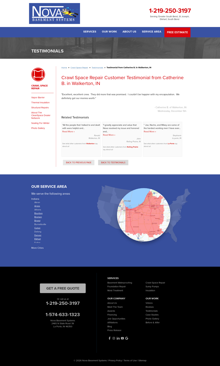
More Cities (37, 247)
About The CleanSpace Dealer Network (40, 115)
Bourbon (38, 213)
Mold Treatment (115, 290)
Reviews (150, 306)
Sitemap (142, 360)
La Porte (171, 143)
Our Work (108, 32)
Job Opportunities (116, 318)
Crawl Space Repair (39, 86)
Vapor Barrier (38, 97)
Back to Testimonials (113, 162)
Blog (109, 326)
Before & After (153, 322)
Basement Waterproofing (119, 282)
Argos (37, 205)
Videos (149, 302)
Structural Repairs (40, 107)
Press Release (114, 330)
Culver (37, 227)
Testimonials (152, 310)
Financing (112, 314)
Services (88, 32)
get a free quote (62, 287)
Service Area (151, 32)
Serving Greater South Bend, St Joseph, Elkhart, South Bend (169, 18)
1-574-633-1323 (63, 313)
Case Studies (152, 314)
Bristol (37, 220)
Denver (37, 234)
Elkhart (37, 238)
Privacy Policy (115, 360)
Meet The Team (115, 306)
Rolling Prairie (132, 146)
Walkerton (90, 143)
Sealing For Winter (40, 122)
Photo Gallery (38, 127)
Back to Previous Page (78, 162)
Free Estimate (178, 32)
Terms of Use (130, 360)
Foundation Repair (116, 286)
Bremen (38, 216)
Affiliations (112, 322)
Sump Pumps (152, 286)
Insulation (150, 290)
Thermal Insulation (40, 102)
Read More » (68, 131)
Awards (111, 310)
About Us (129, 32)
